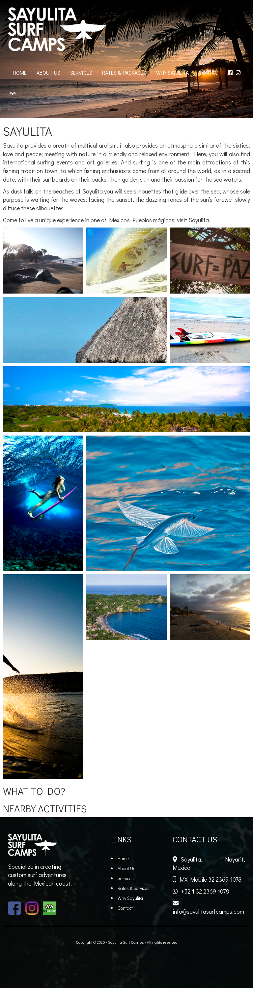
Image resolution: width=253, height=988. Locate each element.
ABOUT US (48, 72)
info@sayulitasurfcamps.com (208, 911)
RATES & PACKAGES (124, 72)
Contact (125, 908)
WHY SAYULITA (172, 72)
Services (126, 878)
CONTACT (210, 72)
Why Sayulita (130, 898)
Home (123, 858)
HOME (20, 72)
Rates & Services (134, 888)
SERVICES (81, 72)
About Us (126, 868)
